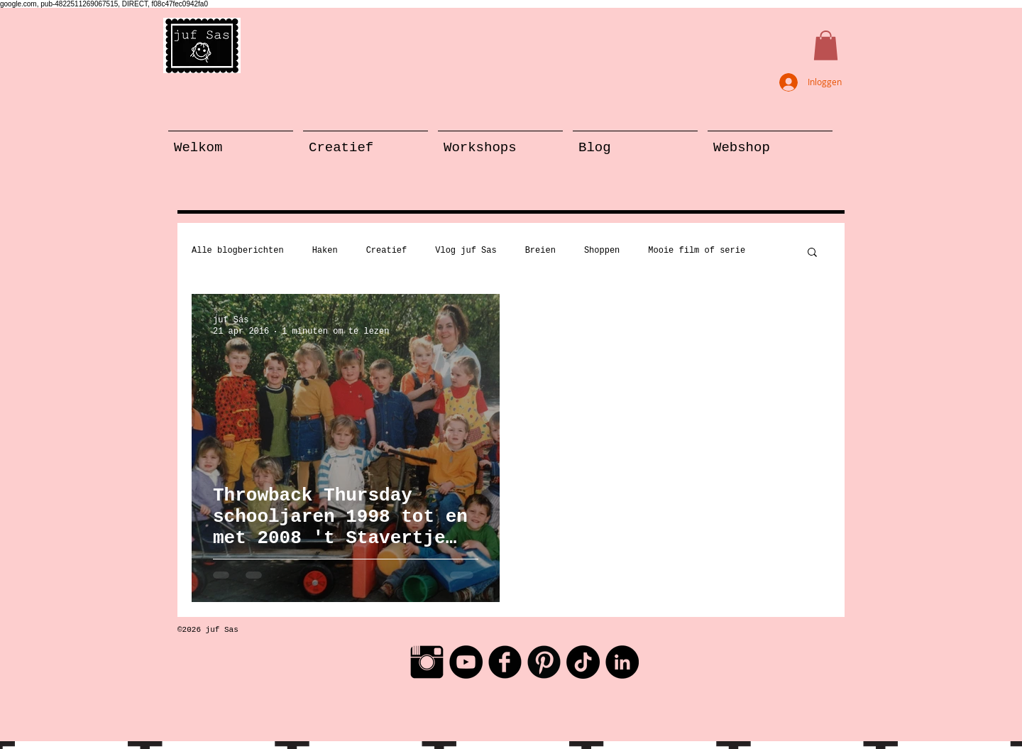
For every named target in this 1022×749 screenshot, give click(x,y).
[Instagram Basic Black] (427, 662)
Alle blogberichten (238, 251)
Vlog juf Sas (465, 251)
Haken (325, 251)
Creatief (386, 251)
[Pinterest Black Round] (544, 662)
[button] (825, 45)
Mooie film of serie (696, 251)
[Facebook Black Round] (505, 662)
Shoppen (602, 251)
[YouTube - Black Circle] (466, 662)
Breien (540, 251)
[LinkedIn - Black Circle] (622, 662)
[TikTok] (583, 662)
